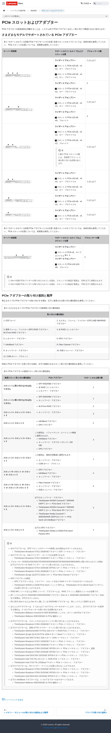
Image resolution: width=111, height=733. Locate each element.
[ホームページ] (4, 10)
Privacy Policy (49, 728)
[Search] (100, 3)
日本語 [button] (85, 3)
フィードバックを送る (12, 700)
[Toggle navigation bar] (3, 3)
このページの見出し (11, 16)
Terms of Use (62, 728)
